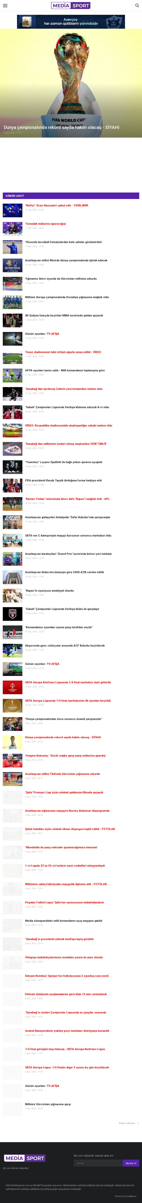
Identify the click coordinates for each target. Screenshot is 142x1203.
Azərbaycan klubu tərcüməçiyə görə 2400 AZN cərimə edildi (64, 572)
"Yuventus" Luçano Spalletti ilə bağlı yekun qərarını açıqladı (63, 462)
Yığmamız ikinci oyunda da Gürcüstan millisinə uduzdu (61, 278)
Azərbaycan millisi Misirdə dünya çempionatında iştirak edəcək (66, 260)
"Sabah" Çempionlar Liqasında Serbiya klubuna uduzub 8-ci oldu (67, 407)
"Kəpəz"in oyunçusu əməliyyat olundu (49, 590)
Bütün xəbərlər (129, 1123)
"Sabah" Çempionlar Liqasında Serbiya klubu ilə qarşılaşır (62, 609)
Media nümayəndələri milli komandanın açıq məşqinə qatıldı (63, 920)
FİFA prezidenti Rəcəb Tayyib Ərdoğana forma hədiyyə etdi (63, 480)
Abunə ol (131, 1163)
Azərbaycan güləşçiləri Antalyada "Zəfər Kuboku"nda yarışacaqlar (67, 517)
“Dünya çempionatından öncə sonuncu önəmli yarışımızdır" (63, 719)
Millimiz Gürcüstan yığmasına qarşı (48, 1104)
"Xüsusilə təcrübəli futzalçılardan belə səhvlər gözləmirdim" (63, 242)
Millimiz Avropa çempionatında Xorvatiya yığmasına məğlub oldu (67, 297)
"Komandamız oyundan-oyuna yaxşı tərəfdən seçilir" (59, 627)
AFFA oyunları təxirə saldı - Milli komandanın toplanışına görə (65, 370)
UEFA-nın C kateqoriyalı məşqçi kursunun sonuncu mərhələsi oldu (68, 535)
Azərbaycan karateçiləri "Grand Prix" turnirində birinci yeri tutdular (68, 554)
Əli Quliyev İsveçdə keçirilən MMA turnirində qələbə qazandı (64, 315)
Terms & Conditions (125, 1196)
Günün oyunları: (42, 333)
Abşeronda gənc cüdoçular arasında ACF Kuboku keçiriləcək (65, 645)
